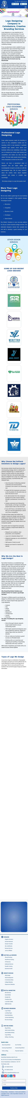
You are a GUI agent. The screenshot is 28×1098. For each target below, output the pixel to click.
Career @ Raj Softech (7, 1047)
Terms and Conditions (20, 1091)
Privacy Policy (4, 1091)
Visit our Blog (5, 1050)
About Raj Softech (6, 1044)
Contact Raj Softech (19, 1047)
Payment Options (19, 1050)
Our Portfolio (18, 1044)
